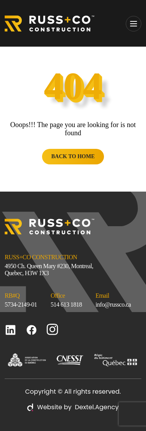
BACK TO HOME (73, 156)
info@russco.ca (113, 304)
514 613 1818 (66, 304)
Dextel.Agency (95, 407)
